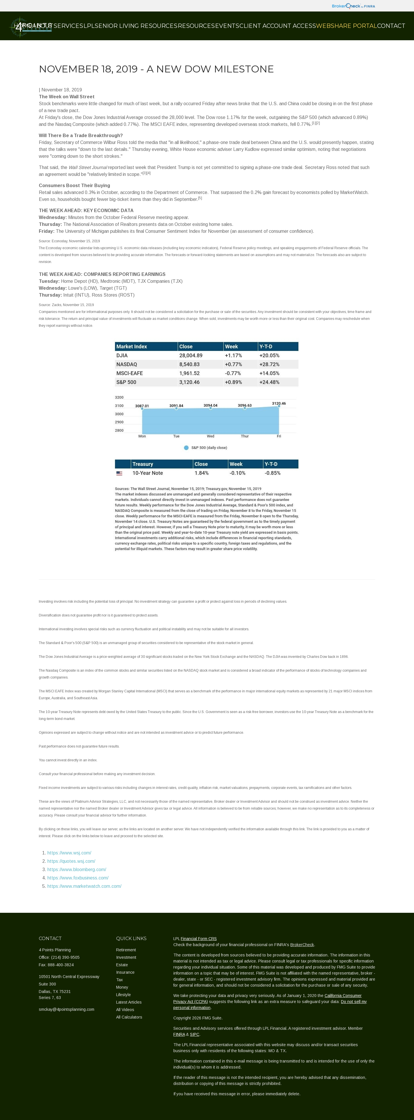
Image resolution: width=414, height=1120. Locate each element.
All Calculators (129, 1017)
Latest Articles (129, 1002)
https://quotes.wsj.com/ (71, 861)
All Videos (125, 1009)
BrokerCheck (302, 944)
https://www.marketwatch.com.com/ (84, 886)
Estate (122, 965)
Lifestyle (123, 994)
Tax (119, 979)
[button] (80, 26)
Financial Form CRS (199, 938)
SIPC (194, 1034)
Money (122, 987)
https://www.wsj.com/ (69, 852)
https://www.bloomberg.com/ (76, 869)
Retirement (126, 950)
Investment (126, 957)
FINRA (179, 1034)
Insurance (125, 972)
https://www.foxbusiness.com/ (77, 877)
